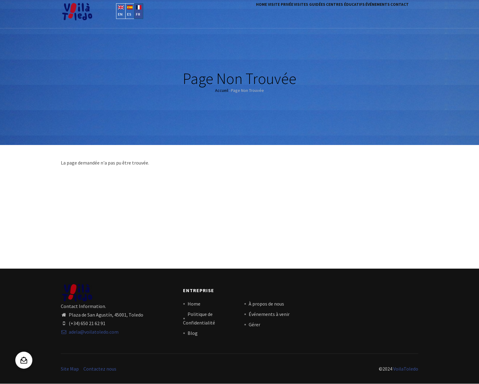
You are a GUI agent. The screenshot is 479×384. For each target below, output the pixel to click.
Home (223, 13)
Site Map (70, 369)
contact (396, 13)
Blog (193, 333)
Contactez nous (99, 369)
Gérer (254, 324)
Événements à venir (269, 314)
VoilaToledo (405, 369)
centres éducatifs (328, 13)
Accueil (221, 90)
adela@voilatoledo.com (90, 332)
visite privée (249, 13)
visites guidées (286, 13)
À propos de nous (266, 304)
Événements (367, 13)
